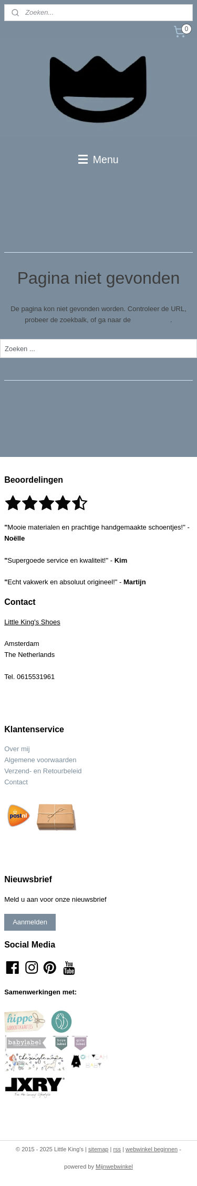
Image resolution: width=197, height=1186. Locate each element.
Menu (98, 159)
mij (25, 749)
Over (12, 749)
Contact (16, 782)
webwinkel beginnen (152, 1149)
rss (117, 1149)
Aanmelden (30, 922)
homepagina (152, 320)
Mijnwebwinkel (114, 1166)
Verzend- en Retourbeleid (42, 771)
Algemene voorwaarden (40, 760)
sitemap (98, 1149)
